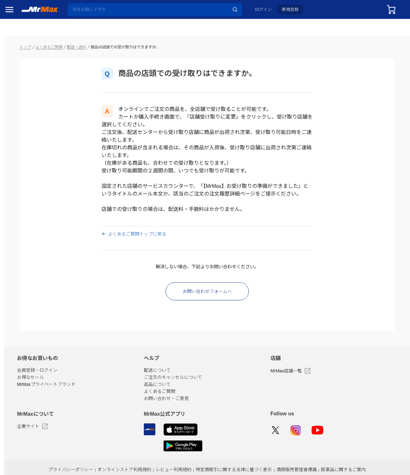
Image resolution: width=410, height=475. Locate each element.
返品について (191, 371)
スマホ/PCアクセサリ (25, 453)
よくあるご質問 (100, 34)
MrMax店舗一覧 (308, 358)
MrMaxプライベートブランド (97, 371)
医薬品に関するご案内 (360, 456)
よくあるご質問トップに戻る (159, 221)
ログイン (268, 12)
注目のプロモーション (30, 78)
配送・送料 (127, 34)
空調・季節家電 (23, 396)
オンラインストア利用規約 (155, 456)
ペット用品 (19, 467)
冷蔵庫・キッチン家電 (25, 382)
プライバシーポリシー (105, 456)
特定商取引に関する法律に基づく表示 (257, 456)
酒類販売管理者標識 (316, 456)
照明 (12, 439)
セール (14, 66)
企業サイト (83, 413)
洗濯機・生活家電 (25, 410)
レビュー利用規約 (201, 456)
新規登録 (295, 11)
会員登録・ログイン (88, 357)
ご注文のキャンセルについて (207, 364)
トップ (76, 34)
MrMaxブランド (23, 91)
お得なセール (81, 364)
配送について (191, 357)
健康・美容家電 (23, 425)
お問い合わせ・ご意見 (200, 385)
